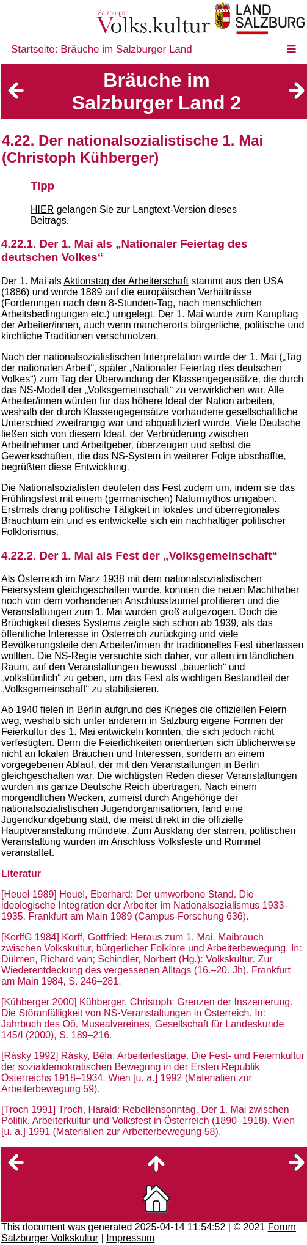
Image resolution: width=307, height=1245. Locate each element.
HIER (42, 209)
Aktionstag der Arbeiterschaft (126, 281)
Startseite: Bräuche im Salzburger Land (101, 49)
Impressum (130, 1238)
